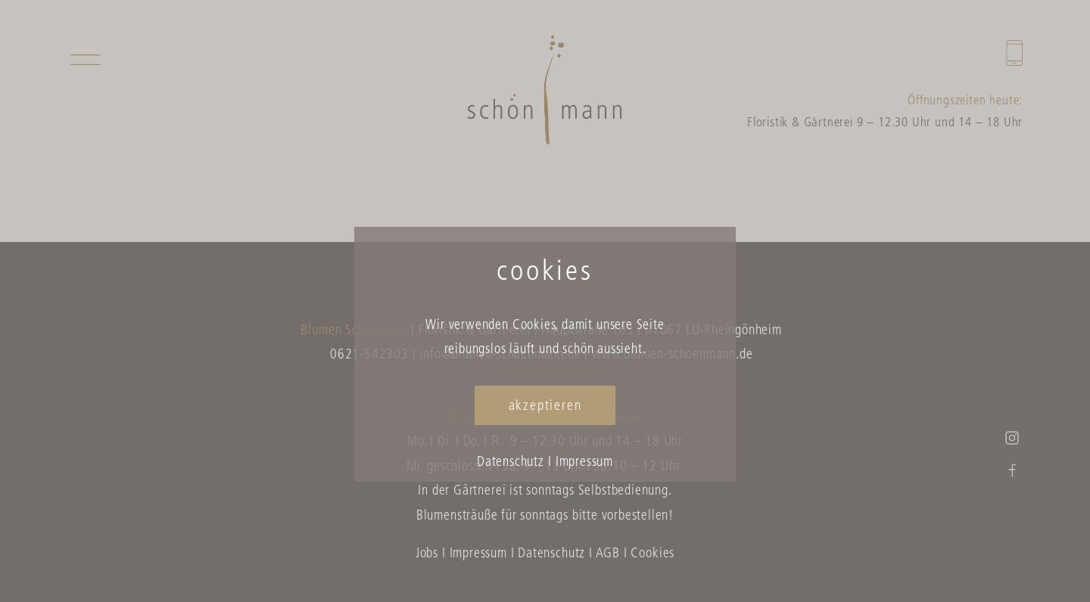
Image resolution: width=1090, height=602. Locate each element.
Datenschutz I (514, 462)
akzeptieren (545, 406)
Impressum (584, 462)
